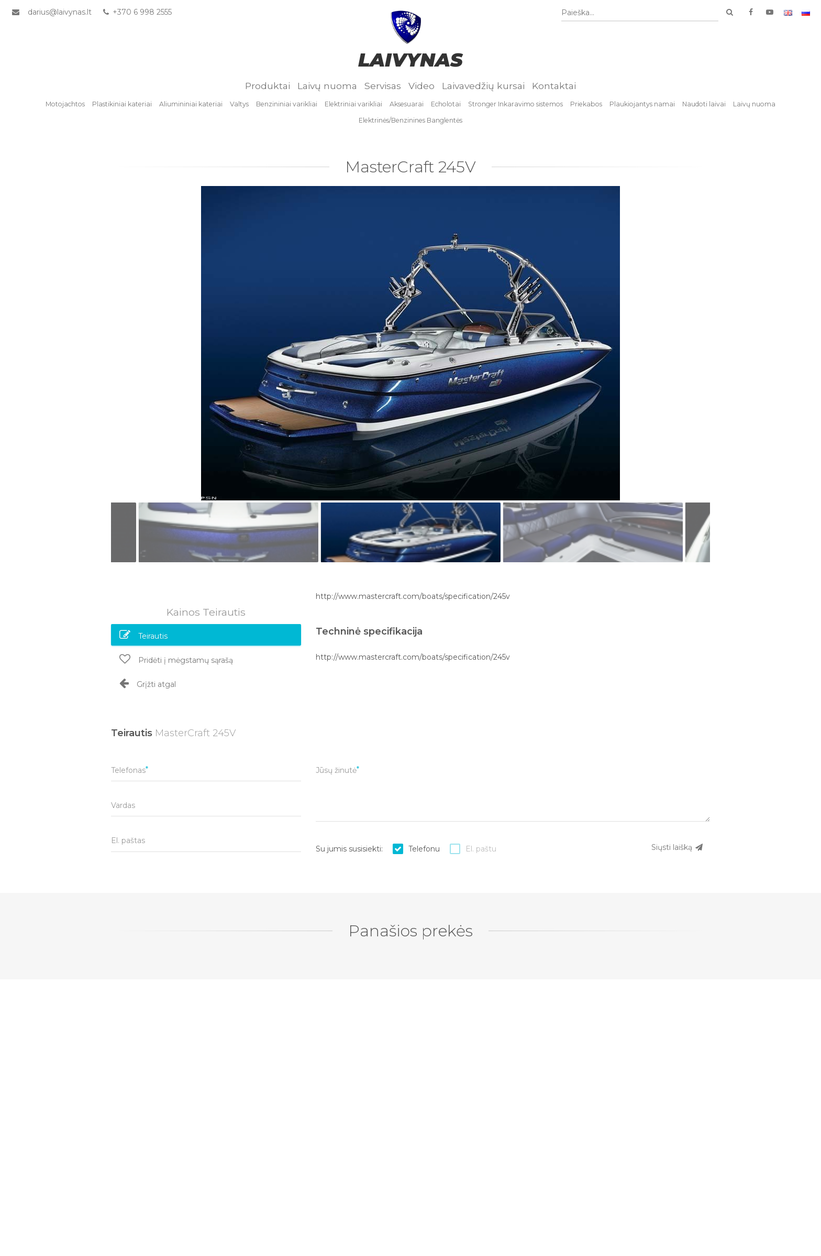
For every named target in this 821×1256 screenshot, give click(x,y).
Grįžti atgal (147, 684)
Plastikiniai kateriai (122, 105)
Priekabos (586, 105)
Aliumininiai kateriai (191, 105)
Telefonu (424, 850)
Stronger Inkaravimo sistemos (515, 105)
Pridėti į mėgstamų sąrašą (176, 659)
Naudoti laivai (704, 105)
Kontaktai (554, 86)
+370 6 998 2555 (136, 12)
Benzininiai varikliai (286, 105)
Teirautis (143, 635)
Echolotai (446, 105)
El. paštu (480, 850)
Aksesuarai (407, 105)
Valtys (239, 105)
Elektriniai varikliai (353, 105)
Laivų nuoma (327, 86)
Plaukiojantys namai (642, 105)
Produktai (267, 86)
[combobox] (639, 12)
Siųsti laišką (677, 848)
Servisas (382, 86)
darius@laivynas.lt (60, 12)
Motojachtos (65, 105)
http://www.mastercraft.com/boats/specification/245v (413, 597)
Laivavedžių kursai (483, 86)
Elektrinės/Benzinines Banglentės (410, 121)
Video (421, 86)
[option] (410, 344)
